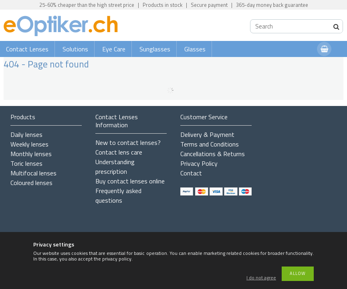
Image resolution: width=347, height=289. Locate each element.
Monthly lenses (31, 154)
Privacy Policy (199, 163)
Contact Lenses (27, 49)
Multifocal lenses (33, 173)
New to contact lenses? (128, 142)
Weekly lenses (29, 144)
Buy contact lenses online (130, 181)
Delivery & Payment (207, 134)
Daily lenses (26, 134)
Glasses (195, 49)
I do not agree (261, 278)
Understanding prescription (115, 166)
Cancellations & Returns (212, 154)
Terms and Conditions (209, 144)
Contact (191, 173)
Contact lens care (118, 152)
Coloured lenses (31, 182)
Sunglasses (154, 49)
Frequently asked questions (118, 195)
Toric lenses (26, 163)
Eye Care (113, 49)
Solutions (75, 49)
